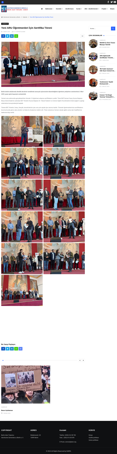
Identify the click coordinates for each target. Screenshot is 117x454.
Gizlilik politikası (94, 437)
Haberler (4, 406)
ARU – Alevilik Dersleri (91, 9)
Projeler (104, 9)
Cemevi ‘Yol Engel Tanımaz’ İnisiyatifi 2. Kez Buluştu (107, 96)
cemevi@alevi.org (70, 441)
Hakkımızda (48, 9)
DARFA (68, 450)
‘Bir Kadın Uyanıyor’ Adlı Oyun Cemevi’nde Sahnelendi (107, 70)
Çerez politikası (93, 439)
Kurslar (78, 9)
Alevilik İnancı (69, 9)
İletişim (112, 9)
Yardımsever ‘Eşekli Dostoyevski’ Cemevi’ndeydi (106, 83)
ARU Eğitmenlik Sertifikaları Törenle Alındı (106, 57)
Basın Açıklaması (7, 410)
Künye (91, 434)
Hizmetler (59, 9)
